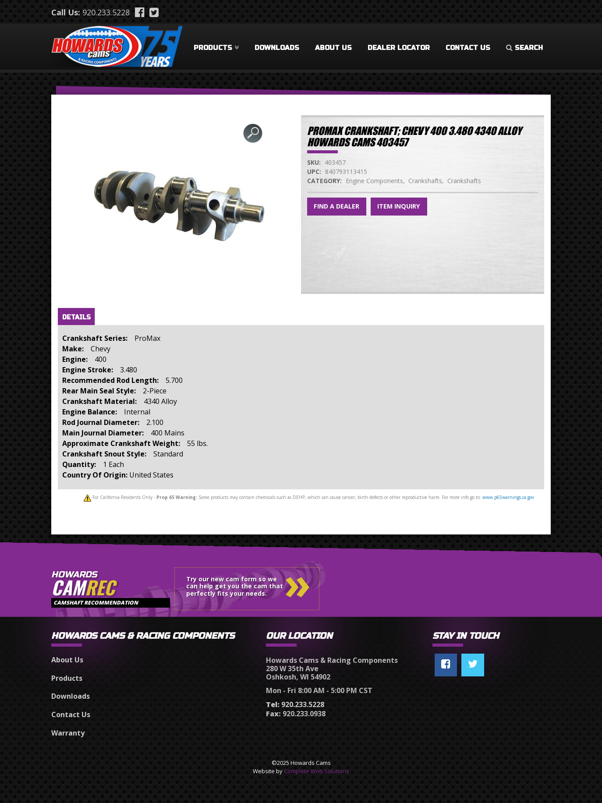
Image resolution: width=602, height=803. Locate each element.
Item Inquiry (398, 206)
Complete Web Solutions (316, 771)
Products (216, 48)
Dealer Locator (399, 48)
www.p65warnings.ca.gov (508, 497)
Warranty (68, 733)
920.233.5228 (106, 12)
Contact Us (468, 48)
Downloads (277, 48)
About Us (333, 48)
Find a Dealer (336, 206)
